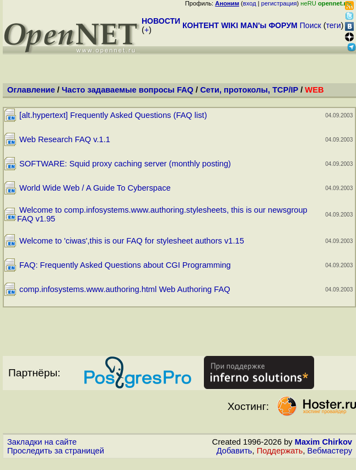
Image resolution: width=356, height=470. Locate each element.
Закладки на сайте (42, 441)
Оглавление (31, 89)
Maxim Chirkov (323, 441)
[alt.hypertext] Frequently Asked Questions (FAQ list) (113, 115)
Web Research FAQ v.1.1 (64, 139)
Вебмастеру (330, 450)
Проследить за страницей (55, 450)
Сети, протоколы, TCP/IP (249, 89)
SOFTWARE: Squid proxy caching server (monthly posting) (125, 163)
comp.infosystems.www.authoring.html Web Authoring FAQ (124, 289)
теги (333, 25)
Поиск (310, 25)
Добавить (234, 450)
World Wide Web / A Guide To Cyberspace (95, 187)
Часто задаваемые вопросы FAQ (127, 89)
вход (249, 3)
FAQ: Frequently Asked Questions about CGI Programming (125, 265)
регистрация (279, 3)
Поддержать (280, 450)
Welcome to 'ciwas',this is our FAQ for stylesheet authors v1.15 (131, 240)
